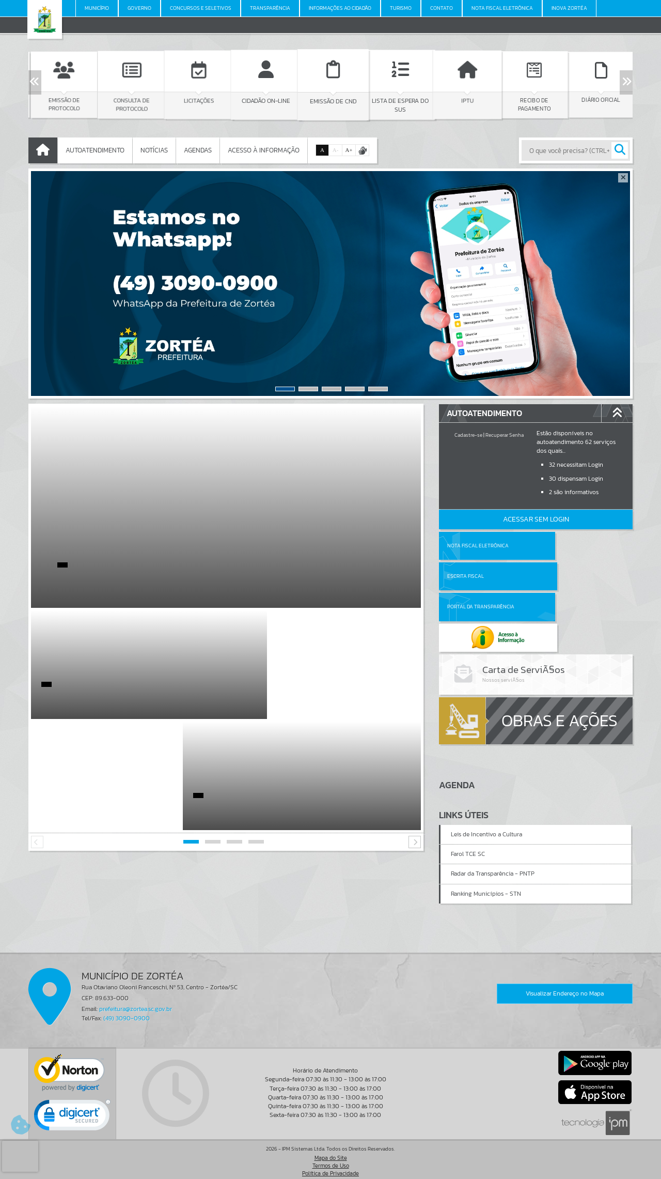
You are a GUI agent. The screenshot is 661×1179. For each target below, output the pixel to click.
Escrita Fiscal (562, 545)
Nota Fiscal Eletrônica (478, 545)
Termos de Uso (330, 1160)
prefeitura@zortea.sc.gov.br (135, 1004)
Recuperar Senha (504, 435)
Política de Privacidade (330, 1168)
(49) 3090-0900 (126, 1013)
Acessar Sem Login (536, 519)
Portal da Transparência (480, 576)
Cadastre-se (468, 435)
